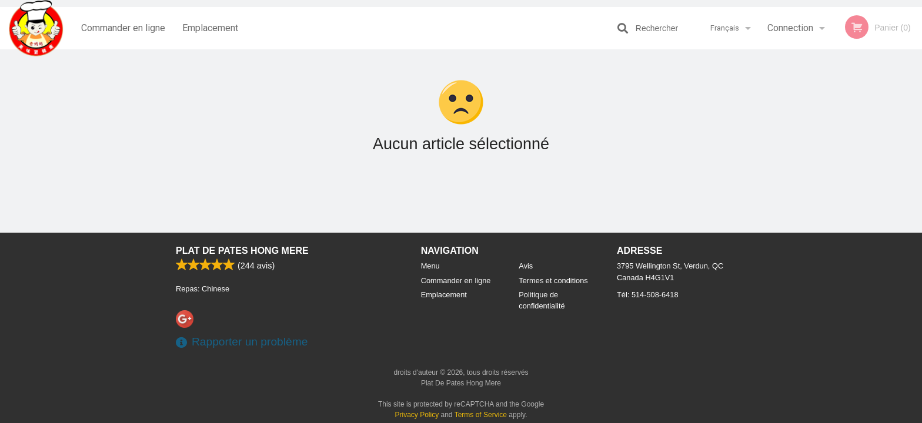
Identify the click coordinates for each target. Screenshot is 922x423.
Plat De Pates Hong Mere (242, 251)
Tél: (648, 294)
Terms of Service (481, 415)
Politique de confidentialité (541, 300)
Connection (790, 27)
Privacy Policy (417, 415)
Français (724, 28)
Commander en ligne (123, 27)
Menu (430, 265)
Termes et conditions (553, 280)
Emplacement (210, 27)
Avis (526, 265)
